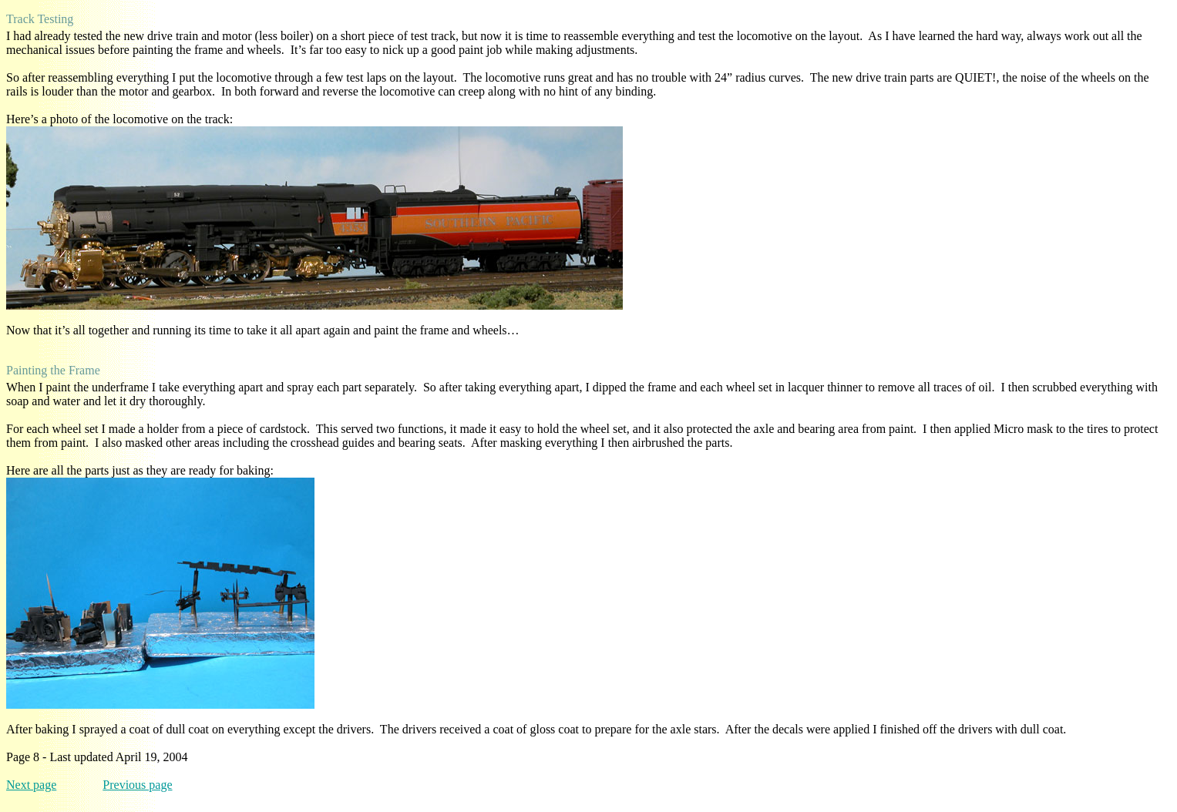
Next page (31, 784)
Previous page (137, 784)
